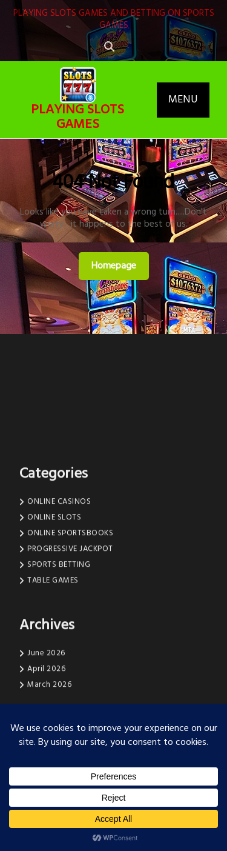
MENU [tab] (183, 99)
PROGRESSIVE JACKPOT (70, 604)
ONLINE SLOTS (54, 573)
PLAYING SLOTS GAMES (77, 117)
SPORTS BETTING (58, 620)
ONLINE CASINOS (59, 557)
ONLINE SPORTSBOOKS (70, 588)
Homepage (118, 266)
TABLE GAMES (53, 636)
